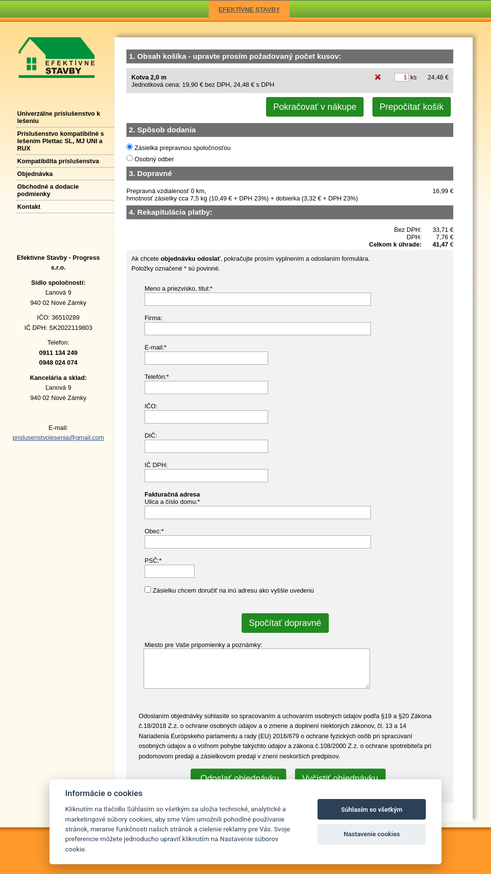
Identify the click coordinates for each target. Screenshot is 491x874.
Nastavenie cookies (372, 834)
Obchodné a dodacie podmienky (48, 190)
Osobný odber (153, 159)
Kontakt (29, 206)
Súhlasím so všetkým (371, 809)
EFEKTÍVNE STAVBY (249, 9)
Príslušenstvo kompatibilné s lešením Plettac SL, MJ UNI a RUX (60, 141)
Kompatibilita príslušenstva (58, 161)
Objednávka (35, 173)
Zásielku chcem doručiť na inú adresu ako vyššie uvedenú (232, 590)
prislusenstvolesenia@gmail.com (58, 437)
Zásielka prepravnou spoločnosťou (182, 147)
